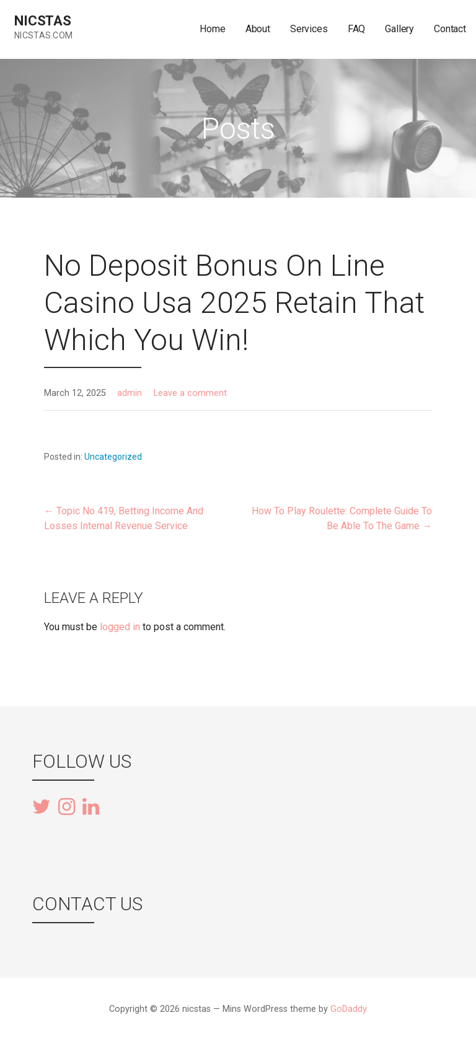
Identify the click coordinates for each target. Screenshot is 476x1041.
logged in (120, 627)
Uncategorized (113, 457)
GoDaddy (348, 1009)
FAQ (357, 29)
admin (129, 393)
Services (309, 29)
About (257, 29)
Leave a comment (190, 393)
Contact (450, 29)
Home (212, 29)
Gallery (399, 29)
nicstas (42, 21)
